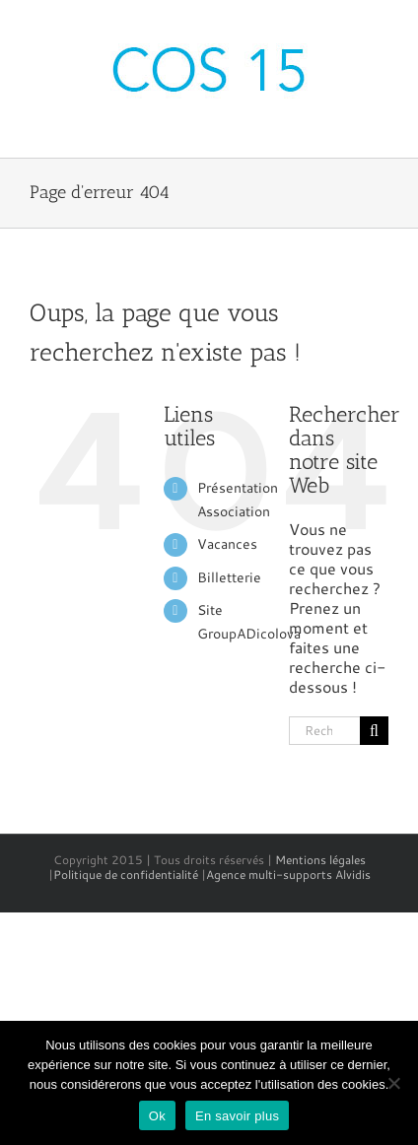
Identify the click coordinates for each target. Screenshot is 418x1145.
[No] (393, 1083)
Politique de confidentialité (125, 874)
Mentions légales (320, 859)
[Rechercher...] (324, 730)
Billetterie (229, 577)
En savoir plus (237, 1116)
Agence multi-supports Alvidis (288, 874)
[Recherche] (374, 730)
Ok (157, 1116)
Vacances (227, 544)
